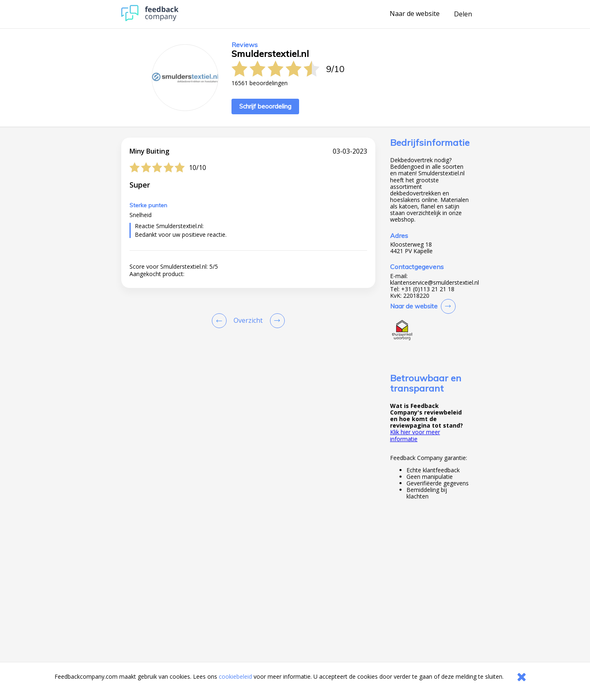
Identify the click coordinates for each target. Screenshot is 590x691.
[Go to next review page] (276, 320)
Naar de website (415, 14)
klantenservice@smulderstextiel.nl (434, 282)
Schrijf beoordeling (265, 106)
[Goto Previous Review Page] (221, 320)
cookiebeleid (235, 676)
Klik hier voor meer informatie (415, 435)
